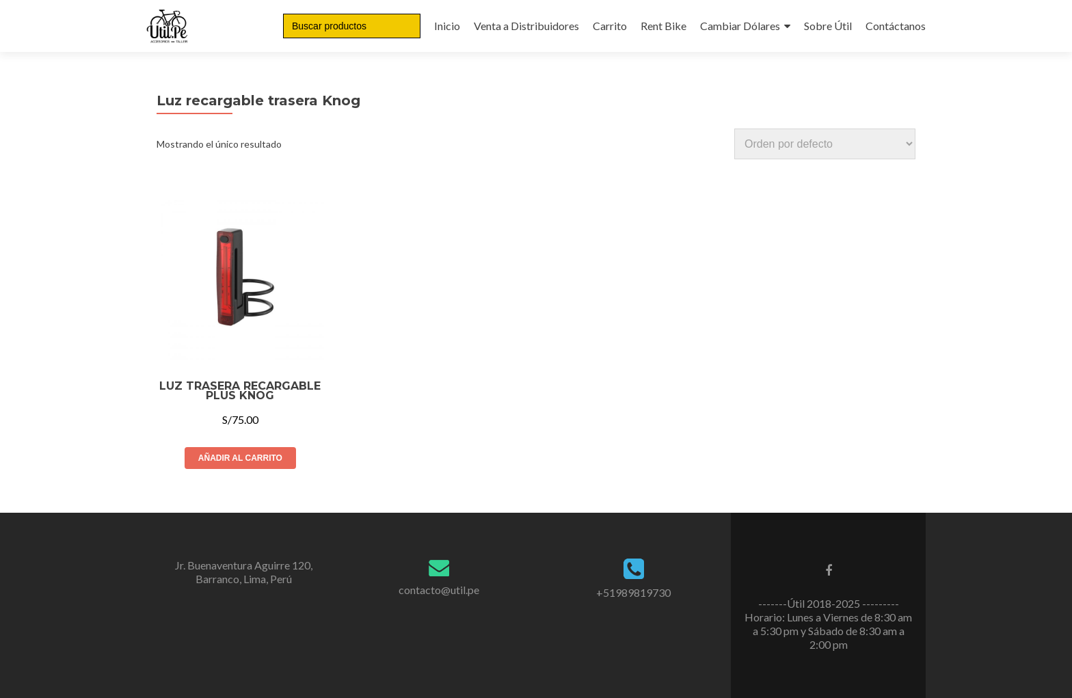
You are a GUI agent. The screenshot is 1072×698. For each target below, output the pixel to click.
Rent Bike (663, 25)
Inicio (447, 25)
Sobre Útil (828, 25)
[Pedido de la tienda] (824, 144)
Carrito (610, 25)
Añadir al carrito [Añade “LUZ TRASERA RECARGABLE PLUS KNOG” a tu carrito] (240, 458)
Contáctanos (896, 25)
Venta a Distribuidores (526, 25)
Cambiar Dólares (740, 25)
